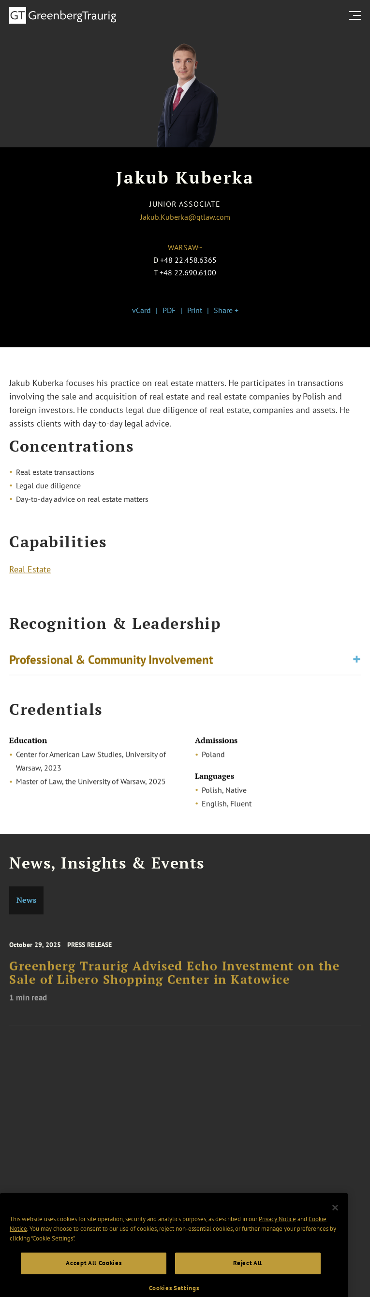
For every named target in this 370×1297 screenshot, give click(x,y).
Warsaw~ (185, 247)
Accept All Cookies (93, 1278)
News (26, 900)
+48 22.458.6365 (188, 260)
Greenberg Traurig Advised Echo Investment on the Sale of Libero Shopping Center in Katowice (174, 982)
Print (194, 310)
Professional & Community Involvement (111, 662)
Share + (226, 310)
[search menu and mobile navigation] (357, 15)
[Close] (335, 1223)
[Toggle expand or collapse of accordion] (357, 662)
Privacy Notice (277, 1234)
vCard (141, 310)
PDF (169, 310)
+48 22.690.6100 (188, 272)
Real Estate (30, 571)
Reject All (247, 1278)
